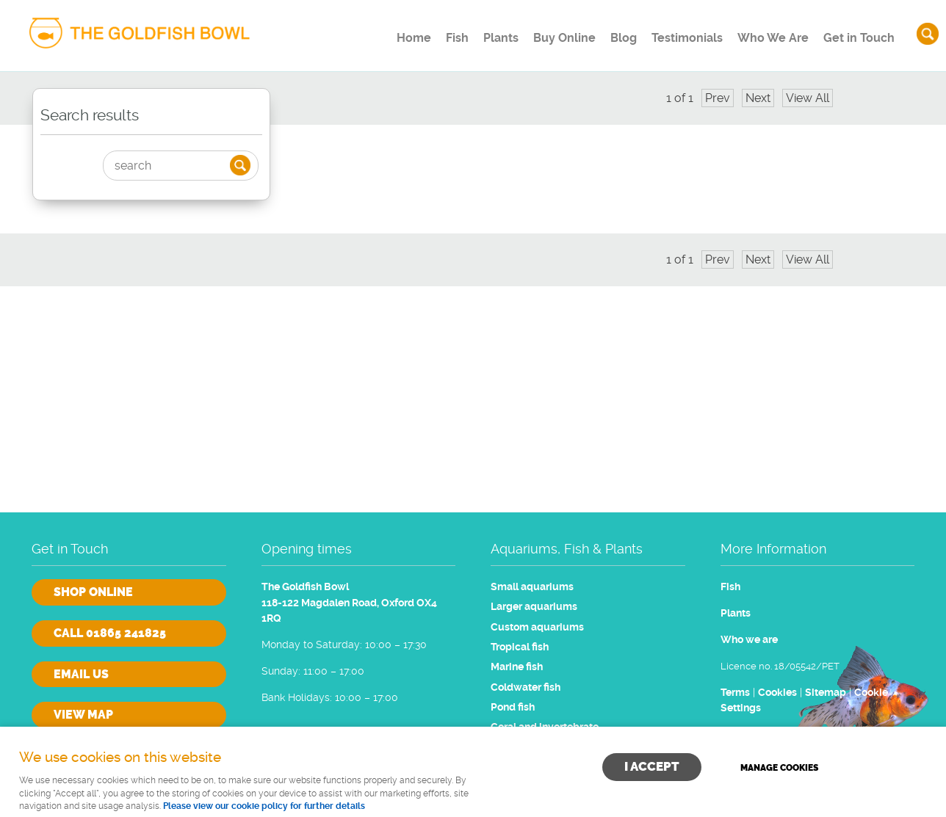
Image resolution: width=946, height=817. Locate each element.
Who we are (749, 639)
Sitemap (825, 692)
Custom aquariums (537, 627)
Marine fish (517, 667)
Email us (81, 674)
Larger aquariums (534, 606)
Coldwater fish (525, 687)
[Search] (168, 165)
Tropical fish (520, 647)
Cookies (777, 692)
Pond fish (513, 707)
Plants (471, 32)
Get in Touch (857, 32)
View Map (83, 715)
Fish (419, 32)
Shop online (93, 592)
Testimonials (678, 32)
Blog (608, 32)
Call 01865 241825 (110, 633)
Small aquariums (532, 587)
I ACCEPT (651, 766)
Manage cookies (780, 767)
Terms (735, 692)
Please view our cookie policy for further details (264, 806)
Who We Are (768, 32)
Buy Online (542, 32)
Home (368, 32)
